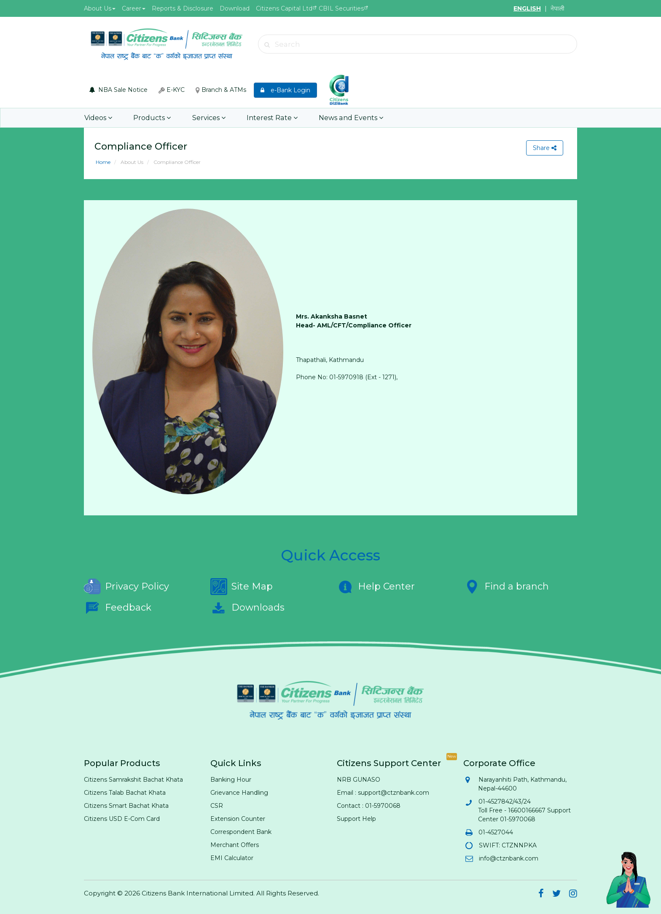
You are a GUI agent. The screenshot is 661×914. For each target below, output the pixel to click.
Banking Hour (230, 779)
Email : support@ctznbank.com (383, 792)
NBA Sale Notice (118, 90)
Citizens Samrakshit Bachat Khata (133, 779)
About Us (100, 8)
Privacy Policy (126, 586)
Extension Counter (237, 819)
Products (151, 118)
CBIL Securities (341, 8)
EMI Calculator (231, 858)
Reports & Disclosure (182, 8)
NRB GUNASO (358, 779)
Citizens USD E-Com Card (122, 819)
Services (206, 118)
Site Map (241, 586)
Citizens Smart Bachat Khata (126, 805)
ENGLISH (527, 8)
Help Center (376, 586)
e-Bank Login (285, 90)
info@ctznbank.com (508, 858)
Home (103, 162)
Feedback (117, 607)
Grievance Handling (239, 792)
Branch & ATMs (221, 90)
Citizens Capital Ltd (284, 8)
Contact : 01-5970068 (368, 805)
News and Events (346, 118)
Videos (98, 118)
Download (235, 8)
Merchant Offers (234, 845)
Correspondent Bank (240, 832)
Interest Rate (269, 118)
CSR (216, 805)
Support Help (356, 819)
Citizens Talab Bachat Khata (125, 792)
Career (133, 8)
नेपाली (557, 8)
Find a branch (506, 586)
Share (544, 148)
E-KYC (172, 90)
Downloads (247, 607)
